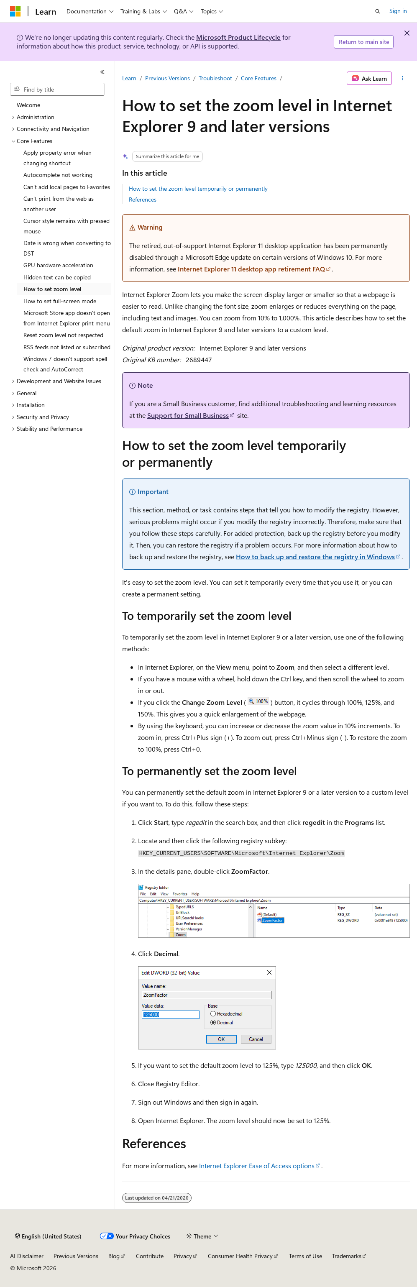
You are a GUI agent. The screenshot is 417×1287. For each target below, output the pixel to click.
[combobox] (57, 89)
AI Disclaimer (26, 1256)
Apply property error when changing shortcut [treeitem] (57, 157)
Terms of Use (305, 1256)
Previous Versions (167, 78)
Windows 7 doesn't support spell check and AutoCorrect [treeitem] (65, 364)
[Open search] (377, 11)
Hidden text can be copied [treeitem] (57, 277)
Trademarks (346, 1256)
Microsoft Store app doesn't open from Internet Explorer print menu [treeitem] (66, 318)
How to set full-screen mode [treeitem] (59, 301)
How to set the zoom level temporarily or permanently (198, 188)
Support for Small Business (188, 415)
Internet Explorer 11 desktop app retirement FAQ (251, 268)
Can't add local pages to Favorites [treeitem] (66, 187)
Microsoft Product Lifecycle (238, 37)
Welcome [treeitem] (28, 105)
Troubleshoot (215, 78)
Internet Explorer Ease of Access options (257, 1165)
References (142, 199)
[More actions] (402, 78)
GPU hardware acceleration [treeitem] (58, 265)
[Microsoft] (15, 11)
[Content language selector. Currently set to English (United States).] (48, 1236)
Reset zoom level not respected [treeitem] (63, 335)
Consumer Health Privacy (240, 1256)
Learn (129, 78)
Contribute (150, 1256)
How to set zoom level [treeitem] (52, 289)
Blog (114, 1256)
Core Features (258, 78)
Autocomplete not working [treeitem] (57, 175)
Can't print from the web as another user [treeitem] (58, 203)
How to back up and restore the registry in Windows (315, 556)
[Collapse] (102, 71)
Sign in (398, 11)
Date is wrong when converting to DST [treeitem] (67, 248)
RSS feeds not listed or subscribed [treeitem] (66, 347)
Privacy (183, 1256)
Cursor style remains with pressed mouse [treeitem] (66, 226)
